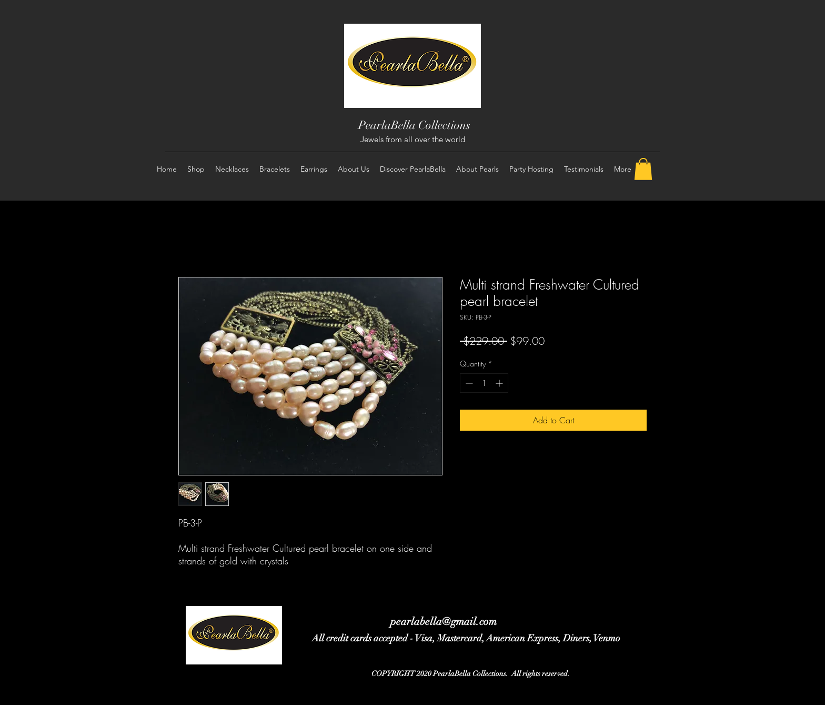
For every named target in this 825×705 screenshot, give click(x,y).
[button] (643, 169)
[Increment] (500, 383)
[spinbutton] (484, 383)
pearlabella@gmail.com (443, 621)
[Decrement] (468, 383)
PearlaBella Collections (414, 125)
